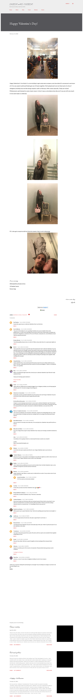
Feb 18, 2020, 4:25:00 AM (25, 531)
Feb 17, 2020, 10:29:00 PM (26, 522)
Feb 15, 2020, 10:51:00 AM (23, 347)
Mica (14, 370)
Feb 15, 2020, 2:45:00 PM (22, 384)
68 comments (17, 644)
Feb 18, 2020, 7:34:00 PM (23, 546)
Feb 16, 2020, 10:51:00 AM (22, 437)
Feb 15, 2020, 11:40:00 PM (28, 420)
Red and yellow (15, 652)
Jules (14, 437)
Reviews (36, 9)
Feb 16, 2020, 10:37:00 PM (22, 463)
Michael (15, 471)
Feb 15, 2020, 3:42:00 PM (30, 392)
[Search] (67, 3)
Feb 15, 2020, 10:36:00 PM (32, 410)
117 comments (17, 670)
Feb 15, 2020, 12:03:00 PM (26, 361)
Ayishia (14, 463)
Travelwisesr (16, 531)
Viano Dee (15, 557)
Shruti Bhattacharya (17, 420)
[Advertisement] (19, 607)
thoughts (24, 314)
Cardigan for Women (18, 552)
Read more (49, 644)
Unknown (15, 546)
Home (10, 9)
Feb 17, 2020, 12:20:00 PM (28, 509)
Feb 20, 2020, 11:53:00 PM (24, 557)
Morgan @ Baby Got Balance (19, 492)
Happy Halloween (16, 678)
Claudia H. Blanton (17, 455)
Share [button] (55, 314)
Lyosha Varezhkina (21, 477)
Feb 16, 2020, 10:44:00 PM (23, 471)
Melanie (15, 448)
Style (23, 9)
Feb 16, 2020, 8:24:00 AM (28, 428)
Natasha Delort (16, 522)
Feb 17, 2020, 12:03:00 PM (27, 499)
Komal (14, 539)
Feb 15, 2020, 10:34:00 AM (26, 329)
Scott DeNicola (16, 329)
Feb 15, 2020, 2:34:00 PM (21, 370)
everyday (15, 314)
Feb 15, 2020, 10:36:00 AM (26, 340)
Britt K (15, 347)
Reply (14, 326)
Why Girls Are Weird (17, 428)
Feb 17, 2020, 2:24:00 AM (31, 477)
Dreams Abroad (16, 340)
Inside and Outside (21, 4)
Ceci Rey (15, 485)
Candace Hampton (17, 499)
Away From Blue (17, 379)
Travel (29, 9)
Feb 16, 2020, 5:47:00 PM (27, 455)
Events (42, 9)
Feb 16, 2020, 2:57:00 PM (23, 448)
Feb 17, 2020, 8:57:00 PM (24, 516)
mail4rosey (15, 516)
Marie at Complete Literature (19, 410)
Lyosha (20, 314)
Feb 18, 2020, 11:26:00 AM (22, 539)
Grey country (15, 627)
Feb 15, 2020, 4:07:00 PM (31, 401)
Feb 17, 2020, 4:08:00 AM (23, 485)
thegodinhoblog (16, 361)
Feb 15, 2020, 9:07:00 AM (25, 322)
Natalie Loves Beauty (17, 509)
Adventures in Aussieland (18, 392)
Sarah (14, 384)
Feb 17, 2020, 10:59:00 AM (31, 492)
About (17, 9)
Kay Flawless (16, 322)
